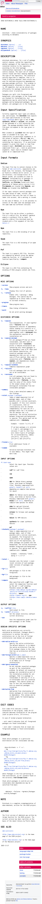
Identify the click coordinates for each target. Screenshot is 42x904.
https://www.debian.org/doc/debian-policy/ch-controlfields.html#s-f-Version (23, 591)
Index (8, 3)
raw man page (25, 857)
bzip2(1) (19, 487)
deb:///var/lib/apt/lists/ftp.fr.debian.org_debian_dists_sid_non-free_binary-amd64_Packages (20, 760)
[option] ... (11, 44)
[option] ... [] (11, 46)
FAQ (26, 3)
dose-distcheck (16, 11)
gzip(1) (12, 487)
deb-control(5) (15, 169)
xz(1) (28, 487)
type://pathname (8, 119)
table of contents (26, 862)
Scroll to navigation (9, 16)
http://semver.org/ (18, 595)
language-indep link (26, 851)
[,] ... (13, 395)
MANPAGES (8, 0)
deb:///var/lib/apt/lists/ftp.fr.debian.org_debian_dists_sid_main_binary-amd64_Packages (20, 753)
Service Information (12, 8)
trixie (21, 870)
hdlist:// (5, 223)
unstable (8, 11)
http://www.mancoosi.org (12, 840)
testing (22, 873)
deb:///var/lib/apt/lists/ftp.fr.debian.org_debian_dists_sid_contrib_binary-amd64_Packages (20, 768)
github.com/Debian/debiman (24, 899)
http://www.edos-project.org (13, 834)
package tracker (25, 854)
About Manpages (17, 3)
